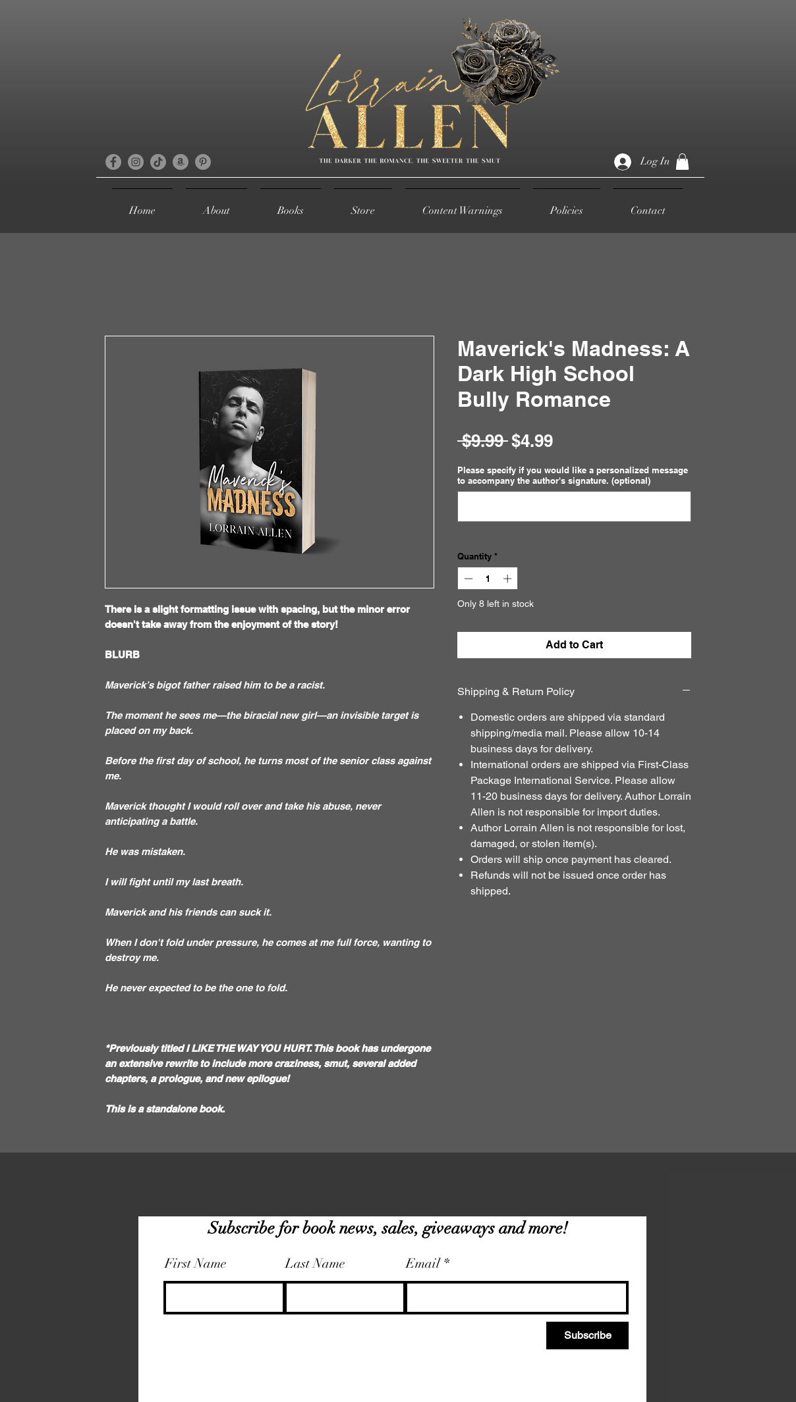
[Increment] (509, 578)
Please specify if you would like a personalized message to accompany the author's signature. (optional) (572, 475)
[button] (682, 161)
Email (423, 1263)
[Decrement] (467, 578)
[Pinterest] (203, 162)
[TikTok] (158, 162)
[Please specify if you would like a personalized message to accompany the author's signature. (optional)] (574, 506)
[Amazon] (180, 162)
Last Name (315, 1263)
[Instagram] (136, 162)
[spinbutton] (488, 578)
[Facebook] (113, 162)
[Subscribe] (587, 1335)
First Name (196, 1263)
